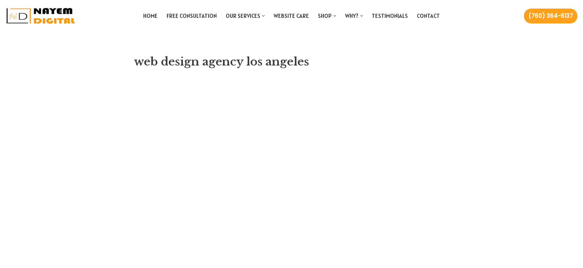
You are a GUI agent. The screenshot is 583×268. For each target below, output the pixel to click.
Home (150, 15)
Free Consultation (192, 15)
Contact (428, 15)
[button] (263, 16)
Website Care (291, 15)
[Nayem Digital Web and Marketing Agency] (41, 16)
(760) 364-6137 (550, 16)
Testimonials (390, 15)
